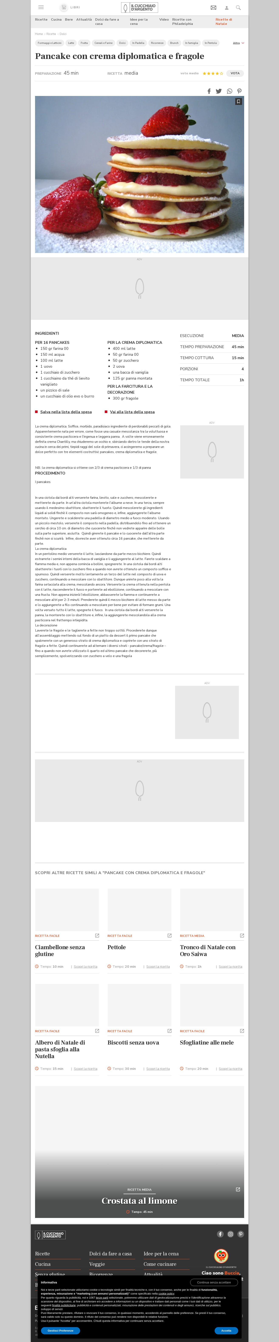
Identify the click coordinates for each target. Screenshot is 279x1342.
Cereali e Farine (103, 43)
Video (164, 19)
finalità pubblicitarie (64, 1305)
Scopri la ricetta (85, 966)
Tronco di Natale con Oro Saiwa (208, 950)
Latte (71, 43)
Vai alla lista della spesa (132, 411)
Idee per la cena (139, 21)
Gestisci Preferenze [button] (61, 1330)
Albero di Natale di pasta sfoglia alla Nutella (60, 1049)
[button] (238, 43)
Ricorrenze (157, 43)
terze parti (102, 1297)
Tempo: (51, 967)
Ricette (41, 19)
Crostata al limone (139, 1201)
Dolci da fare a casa (107, 21)
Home (39, 34)
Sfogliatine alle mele (207, 1042)
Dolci (63, 34)
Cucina (56, 19)
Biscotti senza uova (133, 1042)
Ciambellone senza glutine (60, 950)
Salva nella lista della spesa (66, 411)
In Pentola (211, 43)
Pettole (117, 947)
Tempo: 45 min (139, 1212)
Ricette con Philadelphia (182, 21)
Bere (69, 19)
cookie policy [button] (166, 1293)
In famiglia (191, 43)
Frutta (84, 43)
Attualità (84, 19)
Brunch (174, 43)
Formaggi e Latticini (49, 43)
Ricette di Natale (224, 21)
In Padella (138, 43)
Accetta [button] (226, 1330)
